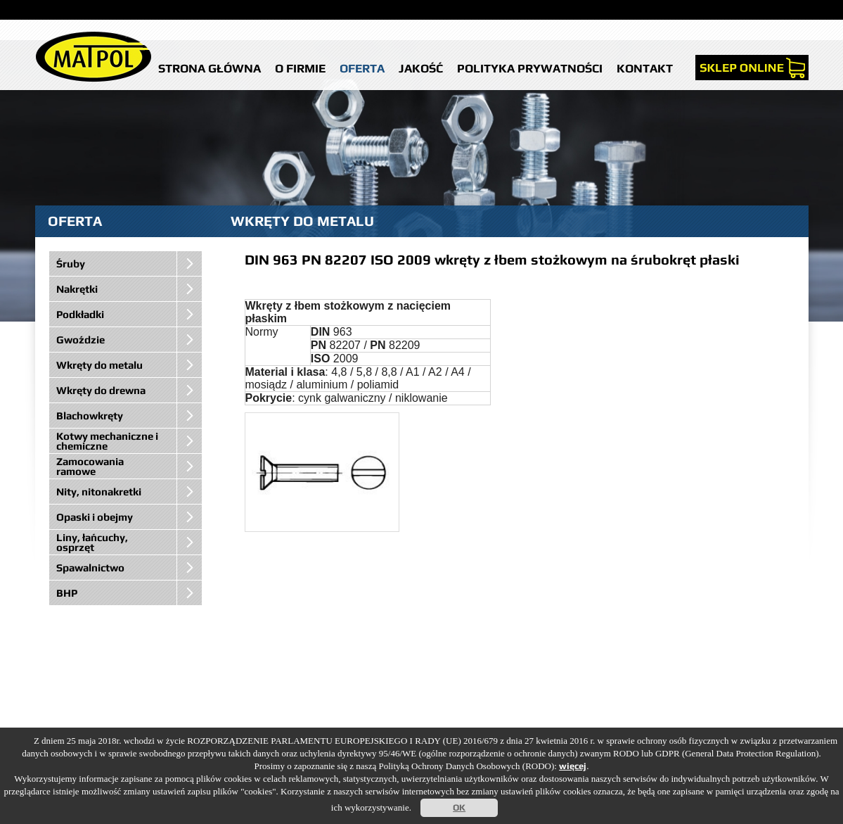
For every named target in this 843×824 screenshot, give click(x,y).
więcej (572, 766)
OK (459, 807)
